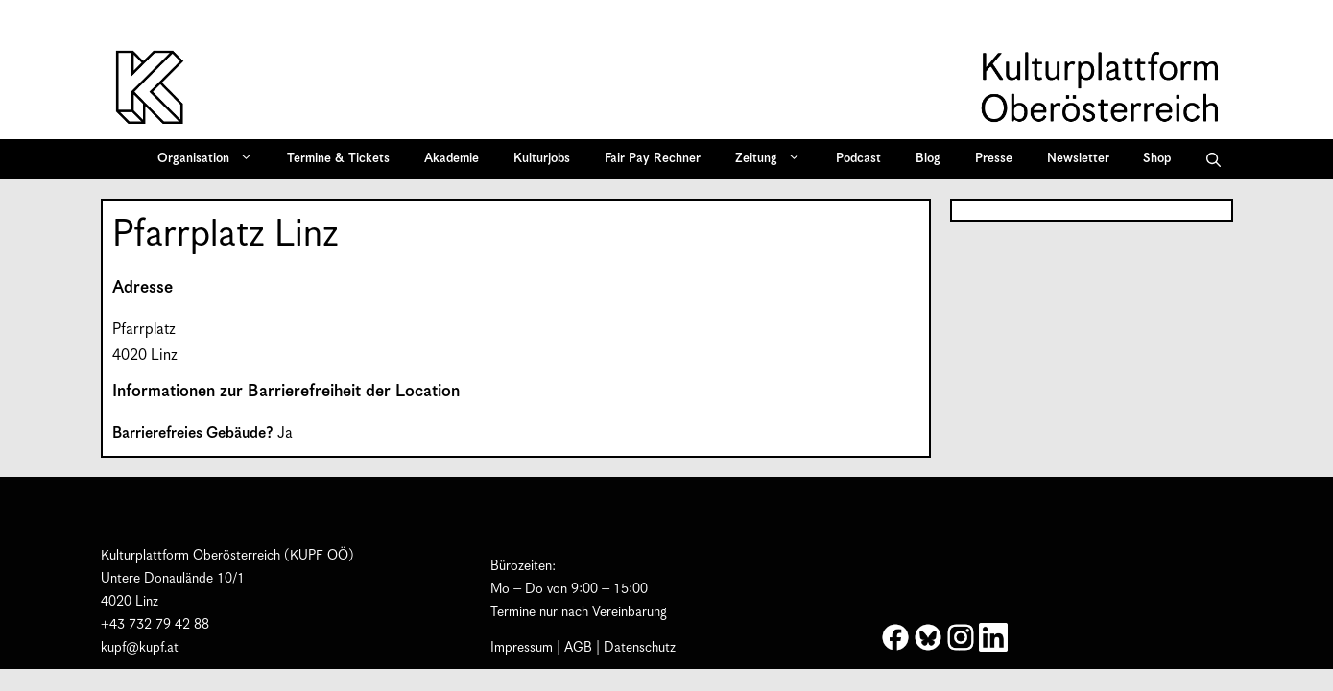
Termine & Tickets (338, 159)
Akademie (451, 159)
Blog (928, 159)
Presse (993, 159)
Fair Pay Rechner (653, 159)
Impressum (521, 647)
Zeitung (774, 159)
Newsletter (1078, 159)
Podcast (858, 159)
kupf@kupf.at (140, 647)
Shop (1157, 159)
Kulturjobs (541, 159)
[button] (1213, 159)
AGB (578, 647)
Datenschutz (640, 647)
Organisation (211, 159)
